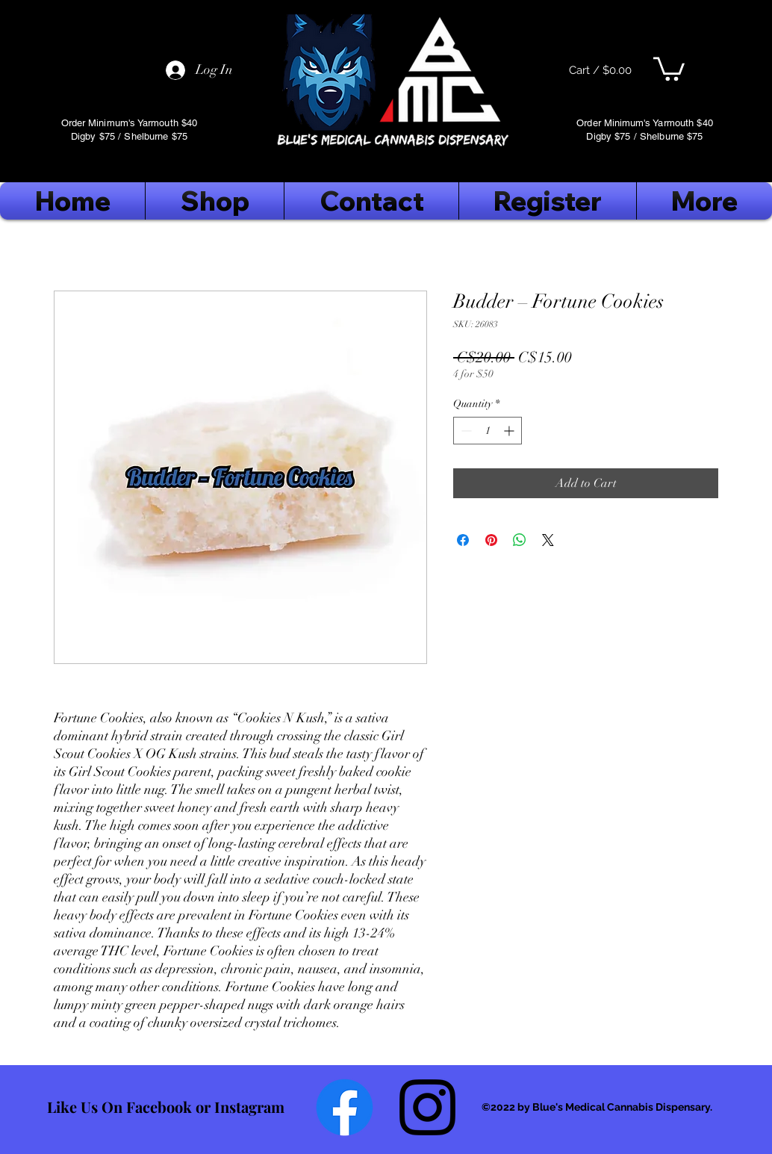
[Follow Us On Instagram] (427, 1107)
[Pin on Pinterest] (491, 540)
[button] (669, 68)
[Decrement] (464, 431)
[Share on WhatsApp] (520, 540)
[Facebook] (344, 1107)
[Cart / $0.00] (600, 70)
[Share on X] (548, 540)
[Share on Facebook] (463, 540)
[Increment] (510, 431)
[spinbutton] (487, 431)
